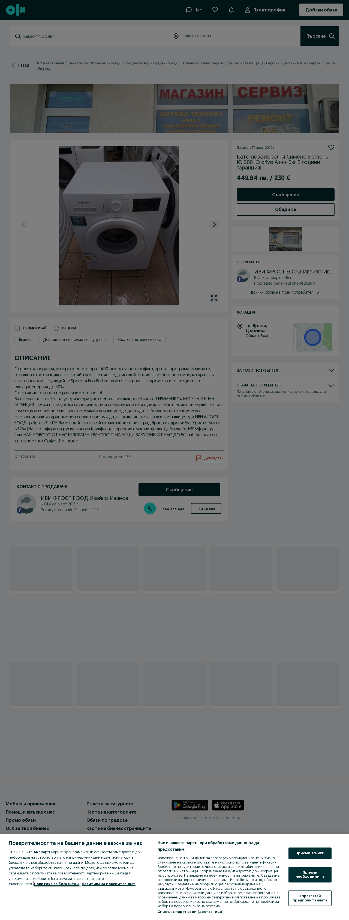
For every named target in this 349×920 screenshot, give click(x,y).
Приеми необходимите (310, 874)
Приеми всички (310, 853)
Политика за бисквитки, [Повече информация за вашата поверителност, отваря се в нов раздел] (57, 884)
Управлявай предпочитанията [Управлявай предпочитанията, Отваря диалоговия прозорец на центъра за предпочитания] (310, 898)
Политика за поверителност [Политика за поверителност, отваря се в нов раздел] (109, 884)
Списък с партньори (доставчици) (190, 911)
